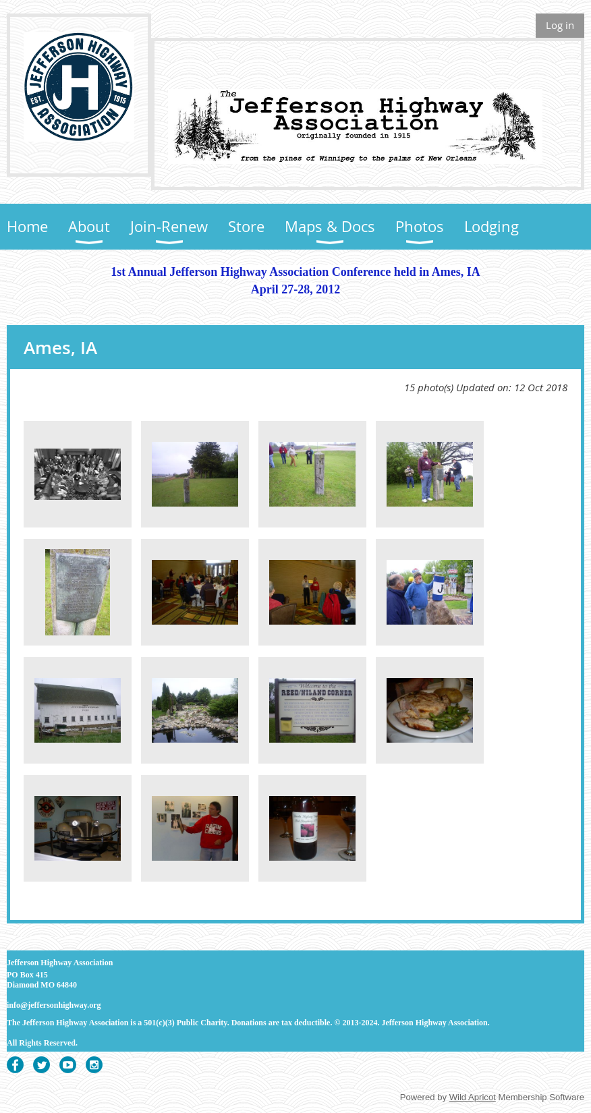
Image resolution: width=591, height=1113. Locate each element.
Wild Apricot (472, 1097)
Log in (560, 25)
